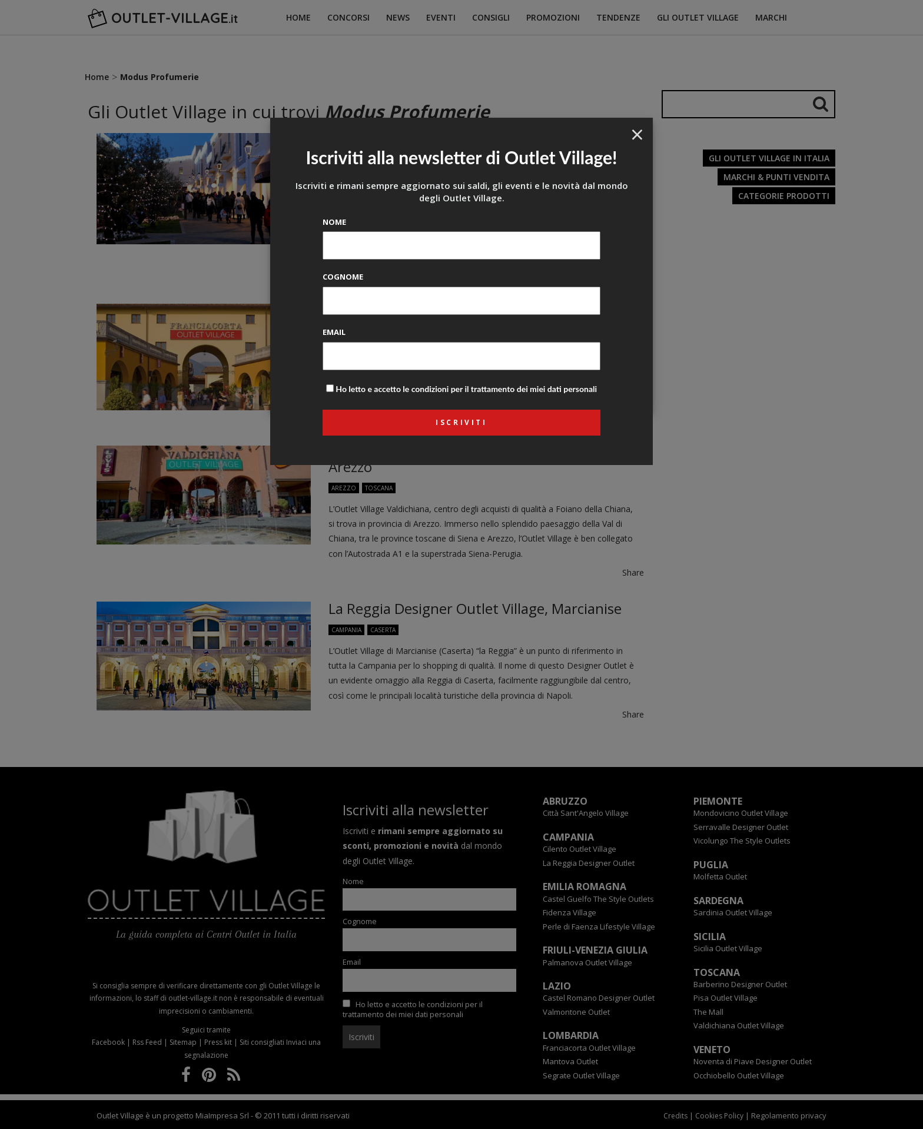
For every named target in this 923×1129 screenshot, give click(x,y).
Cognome (343, 276)
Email (334, 332)
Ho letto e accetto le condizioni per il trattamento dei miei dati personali (466, 389)
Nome (334, 222)
